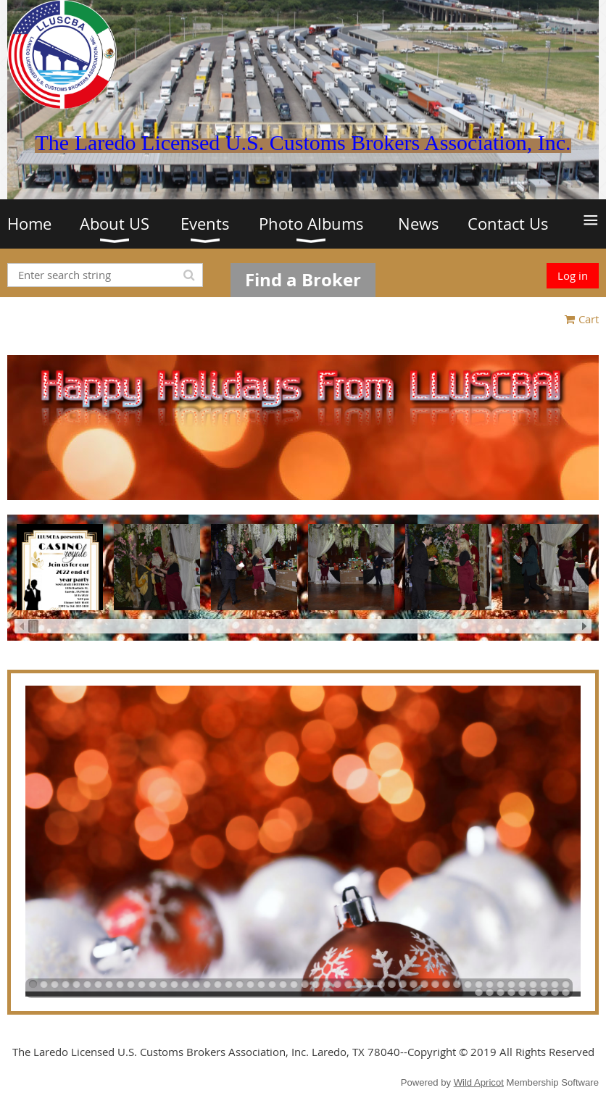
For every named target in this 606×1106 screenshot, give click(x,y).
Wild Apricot (479, 1082)
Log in (572, 275)
